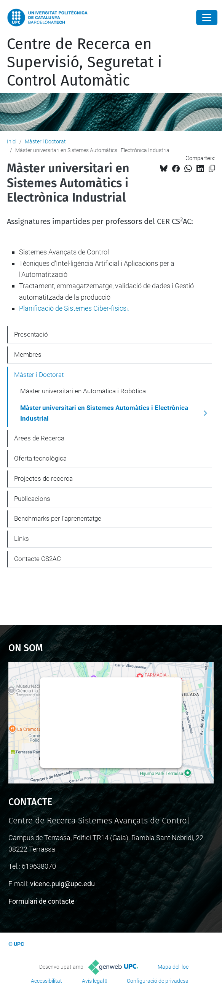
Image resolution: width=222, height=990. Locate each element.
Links (21, 538)
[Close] (206, 17)
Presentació (31, 334)
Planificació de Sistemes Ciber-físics (72, 308)
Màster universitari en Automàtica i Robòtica (83, 391)
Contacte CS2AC (37, 559)
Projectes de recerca (43, 478)
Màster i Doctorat (45, 141)
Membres (28, 354)
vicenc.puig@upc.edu (62, 884)
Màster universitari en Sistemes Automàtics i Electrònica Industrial (104, 413)
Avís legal (93, 981)
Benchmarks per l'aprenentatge (57, 518)
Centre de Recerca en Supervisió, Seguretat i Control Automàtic (84, 62)
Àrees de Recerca (39, 438)
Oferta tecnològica (40, 458)
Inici (11, 141)
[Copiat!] (212, 168)
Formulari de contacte (41, 901)
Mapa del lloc (173, 967)
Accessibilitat (46, 981)
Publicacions (32, 498)
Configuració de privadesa (157, 981)
